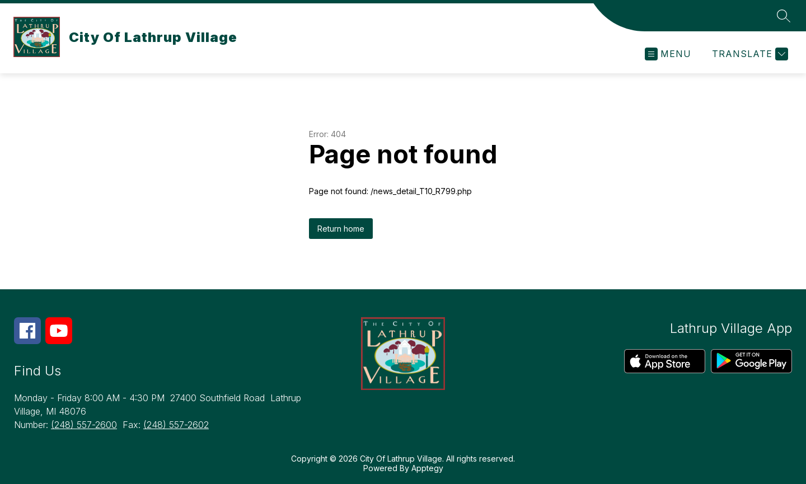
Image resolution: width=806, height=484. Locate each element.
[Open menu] (668, 54)
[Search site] (783, 15)
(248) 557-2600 (84, 424)
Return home (340, 228)
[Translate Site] (748, 54)
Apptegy (427, 468)
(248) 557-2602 (176, 424)
